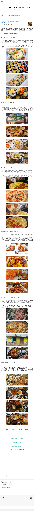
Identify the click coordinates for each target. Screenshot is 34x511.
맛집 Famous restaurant (17, 5)
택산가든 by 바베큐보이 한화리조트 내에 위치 (11, 15)
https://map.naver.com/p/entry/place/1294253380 (8, 14)
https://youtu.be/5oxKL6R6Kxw (17, 451)
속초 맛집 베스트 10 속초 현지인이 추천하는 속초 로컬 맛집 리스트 (6, 487)
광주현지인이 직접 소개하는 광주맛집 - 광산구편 (6, 482)
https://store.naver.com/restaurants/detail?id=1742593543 (10, 21)
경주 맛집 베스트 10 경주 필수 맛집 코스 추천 (17, 7)
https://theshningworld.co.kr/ (17, 438)
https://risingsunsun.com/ (17, 446)
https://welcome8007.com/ (16, 433)
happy (3, 497)
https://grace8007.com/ (17, 442)
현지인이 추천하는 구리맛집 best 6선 (6, 484)
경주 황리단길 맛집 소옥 (6, 22)
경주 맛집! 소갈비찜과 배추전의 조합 (8, 24)
